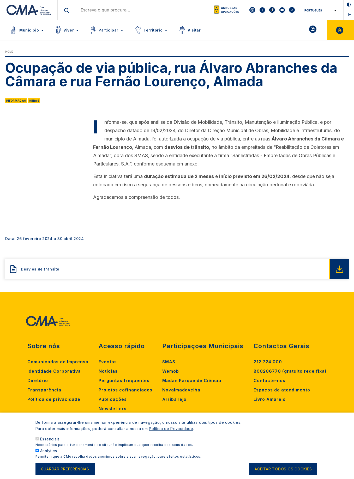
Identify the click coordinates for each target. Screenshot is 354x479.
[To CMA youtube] (282, 10)
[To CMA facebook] (262, 10)
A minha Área (313, 30)
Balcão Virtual (340, 30)
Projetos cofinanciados (125, 389)
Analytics (48, 451)
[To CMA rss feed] (292, 10)
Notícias (108, 371)
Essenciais (50, 439)
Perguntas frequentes (124, 380)
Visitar (194, 30)
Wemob (170, 371)
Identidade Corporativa (54, 371)
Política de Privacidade (171, 428)
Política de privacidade (53, 399)
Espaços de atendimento (282, 389)
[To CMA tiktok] (272, 10)
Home (9, 51)
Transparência (44, 389)
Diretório (37, 380)
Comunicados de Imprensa (57, 361)
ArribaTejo (174, 399)
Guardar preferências (65, 469)
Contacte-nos (269, 380)
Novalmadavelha (181, 389)
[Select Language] (319, 10)
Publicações (113, 399)
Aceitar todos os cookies (283, 469)
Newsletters (113, 408)
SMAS (168, 361)
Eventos (108, 361)
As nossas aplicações (230, 9)
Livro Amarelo (270, 399)
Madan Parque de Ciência (191, 380)
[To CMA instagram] (252, 10)
